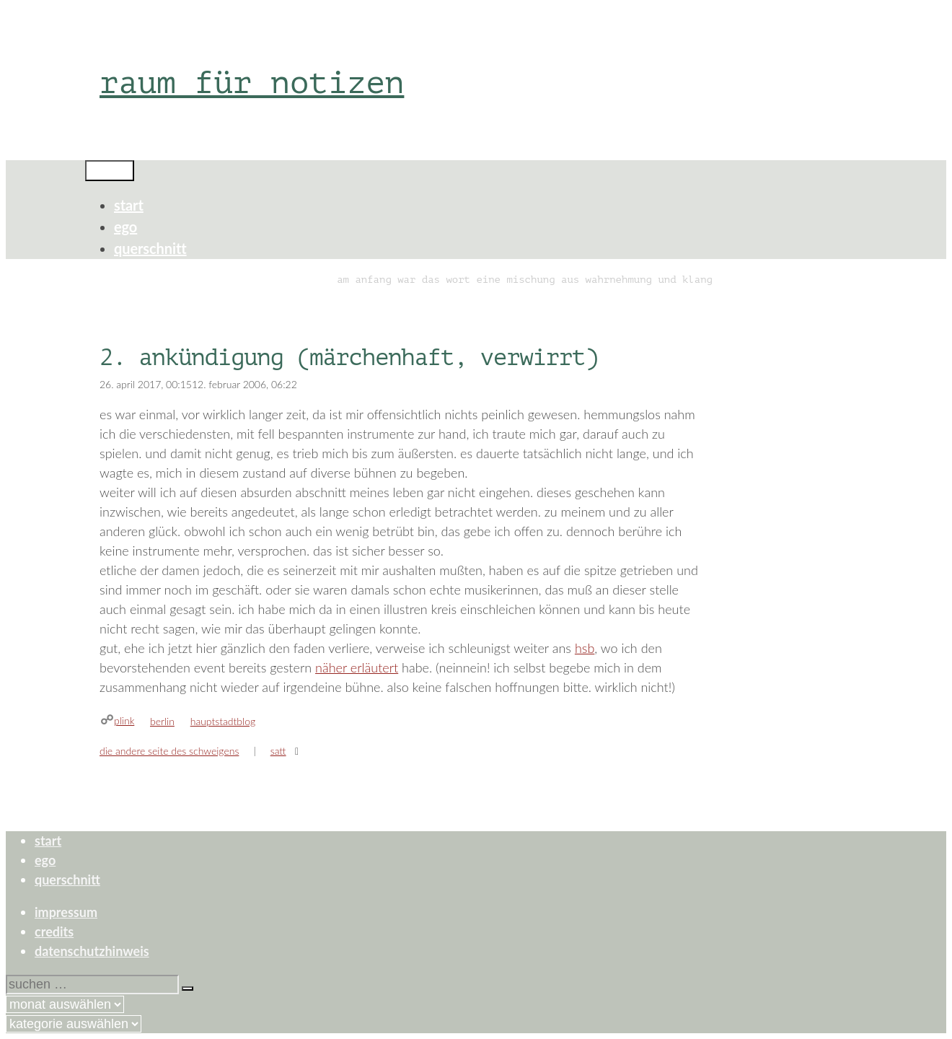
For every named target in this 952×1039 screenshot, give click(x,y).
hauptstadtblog (222, 721)
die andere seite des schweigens (169, 751)
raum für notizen (252, 82)
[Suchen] (187, 988)
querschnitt (150, 248)
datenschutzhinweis (92, 951)
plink (124, 720)
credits (54, 931)
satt (278, 751)
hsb (584, 648)
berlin (162, 721)
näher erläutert (356, 667)
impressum (66, 912)
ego (125, 226)
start (129, 205)
